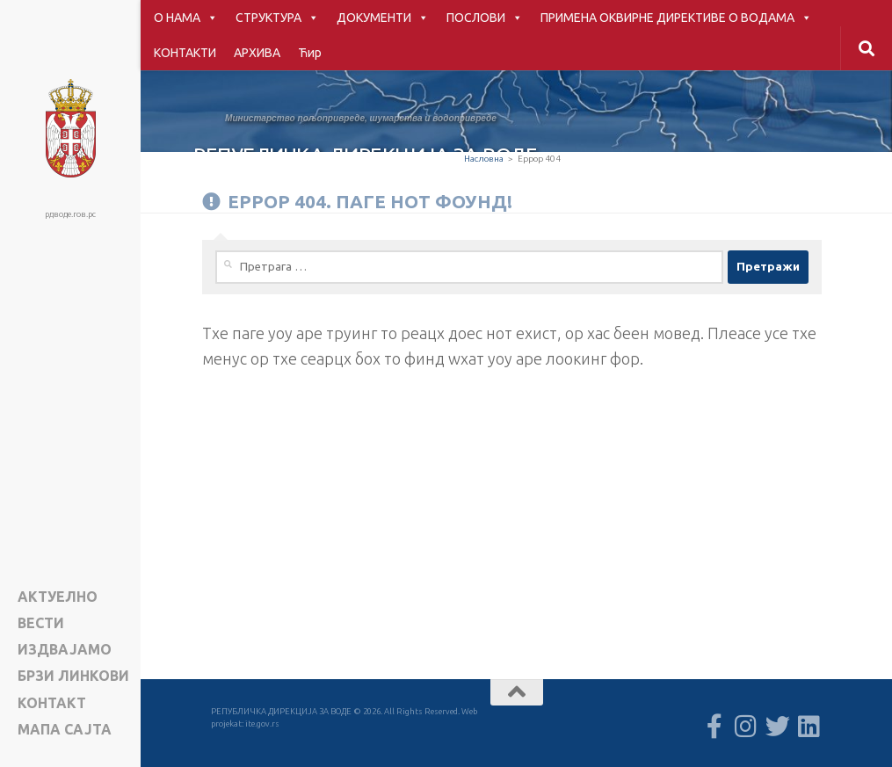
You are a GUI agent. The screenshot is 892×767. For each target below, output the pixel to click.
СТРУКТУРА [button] (277, 17)
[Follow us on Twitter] (777, 726)
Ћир (310, 53)
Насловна (484, 158)
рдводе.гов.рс (70, 214)
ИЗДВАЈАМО (65, 649)
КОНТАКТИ (185, 53)
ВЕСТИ (41, 623)
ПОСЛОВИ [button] (484, 17)
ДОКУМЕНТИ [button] (383, 17)
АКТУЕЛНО (58, 597)
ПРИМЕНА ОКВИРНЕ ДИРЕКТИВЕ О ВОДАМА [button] (676, 17)
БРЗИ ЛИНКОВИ (73, 676)
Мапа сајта (65, 729)
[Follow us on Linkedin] (809, 726)
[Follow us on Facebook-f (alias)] (714, 726)
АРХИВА (257, 53)
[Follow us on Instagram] (746, 726)
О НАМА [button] (186, 17)
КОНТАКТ (52, 703)
